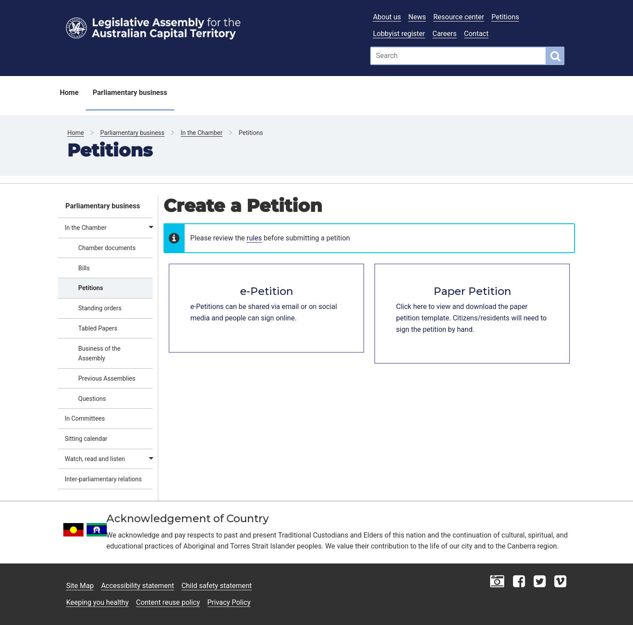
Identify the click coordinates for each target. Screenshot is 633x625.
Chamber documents (106, 247)
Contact (476, 33)
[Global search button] (555, 56)
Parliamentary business (130, 92)
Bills (84, 268)
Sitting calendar (86, 438)
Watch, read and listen (95, 458)
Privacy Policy (229, 602)
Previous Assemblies (106, 378)
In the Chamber (201, 132)
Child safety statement (217, 585)
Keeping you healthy (97, 602)
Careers (445, 33)
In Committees (85, 418)
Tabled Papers (97, 328)
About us (387, 17)
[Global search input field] (458, 56)
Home (69, 92)
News (417, 17)
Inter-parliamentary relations (103, 479)
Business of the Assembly (99, 353)
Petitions (505, 17)
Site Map (80, 585)
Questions (92, 398)
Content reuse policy (168, 602)
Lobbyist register (399, 33)
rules (254, 238)
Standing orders (100, 308)
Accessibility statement (137, 585)
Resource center (458, 17)
